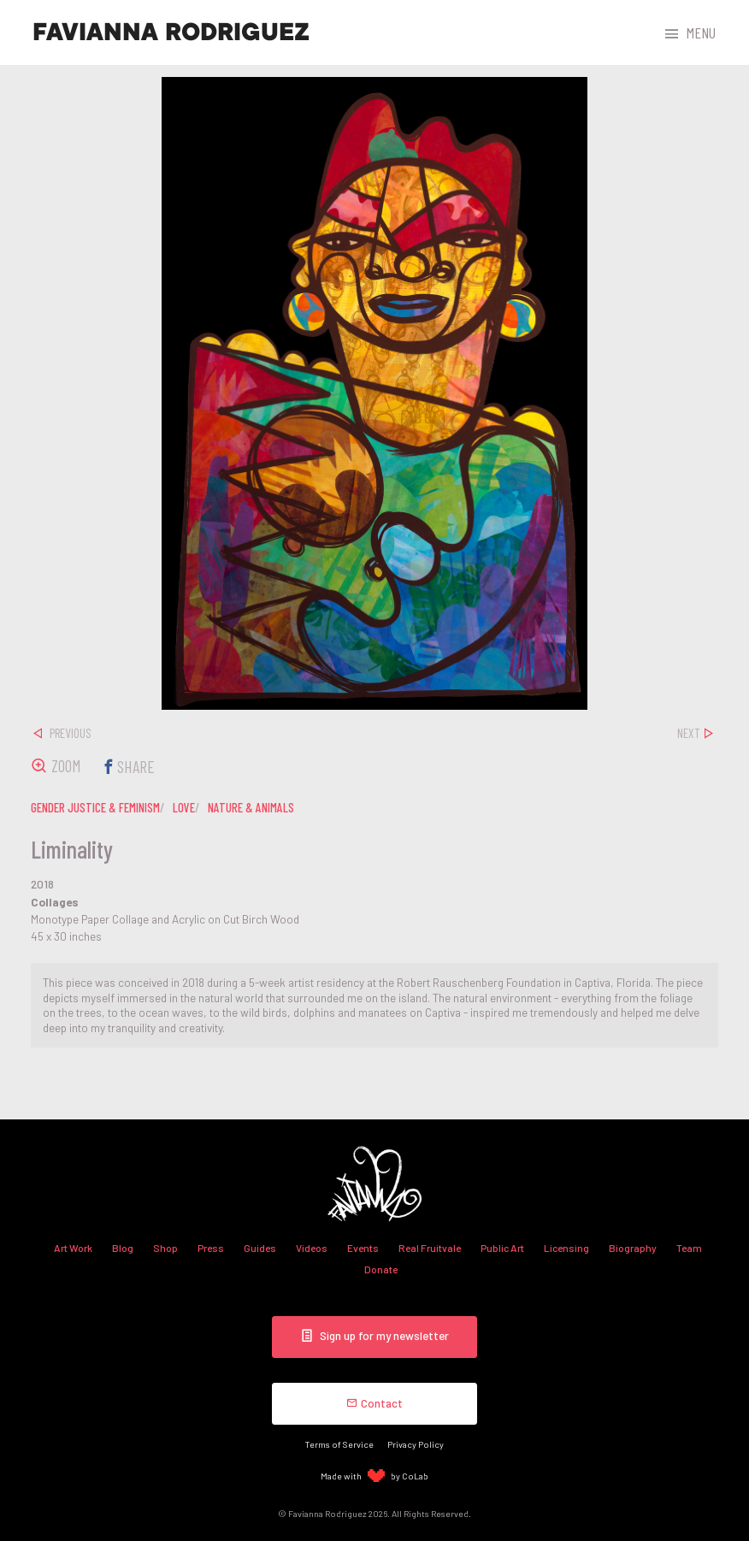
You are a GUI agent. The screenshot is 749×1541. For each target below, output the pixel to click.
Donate (381, 1269)
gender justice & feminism (95, 807)
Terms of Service (339, 1441)
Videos (311, 1248)
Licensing (566, 1248)
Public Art (502, 1248)
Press (211, 1248)
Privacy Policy (415, 1441)
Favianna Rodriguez (171, 32)
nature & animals (251, 807)
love (184, 807)
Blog (122, 1248)
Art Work (73, 1248)
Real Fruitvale (429, 1248)
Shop (165, 1248)
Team (689, 1248)
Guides (260, 1248)
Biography (633, 1248)
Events (363, 1248)
